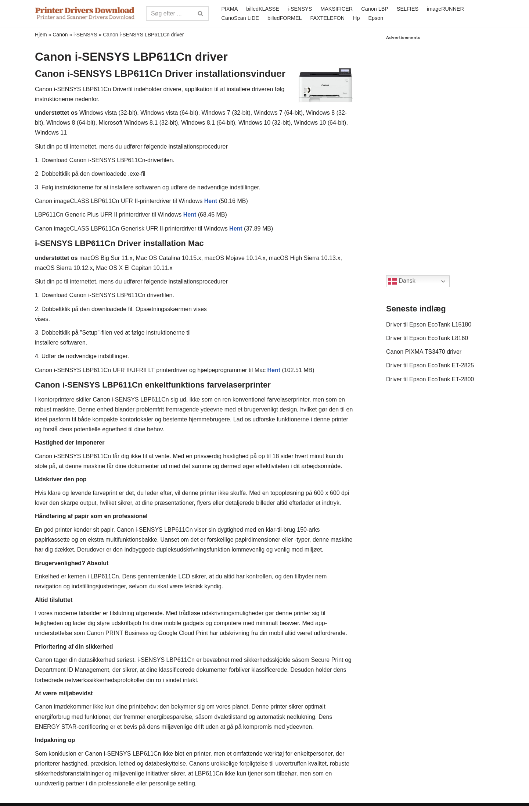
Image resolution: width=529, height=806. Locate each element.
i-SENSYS (300, 9)
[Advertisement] (440, 150)
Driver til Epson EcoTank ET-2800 (430, 379)
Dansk (401, 281)
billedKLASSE (262, 9)
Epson (375, 18)
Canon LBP (374, 9)
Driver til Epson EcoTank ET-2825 (430, 365)
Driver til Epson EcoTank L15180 (428, 324)
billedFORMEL (284, 18)
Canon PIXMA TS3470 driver (423, 352)
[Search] (169, 13)
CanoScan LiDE (240, 18)
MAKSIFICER (336, 9)
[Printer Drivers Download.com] (85, 13)
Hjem (41, 35)
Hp (356, 18)
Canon (60, 35)
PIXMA (230, 9)
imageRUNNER (445, 9)
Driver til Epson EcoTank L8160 (427, 338)
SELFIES (407, 9)
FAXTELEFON (327, 18)
